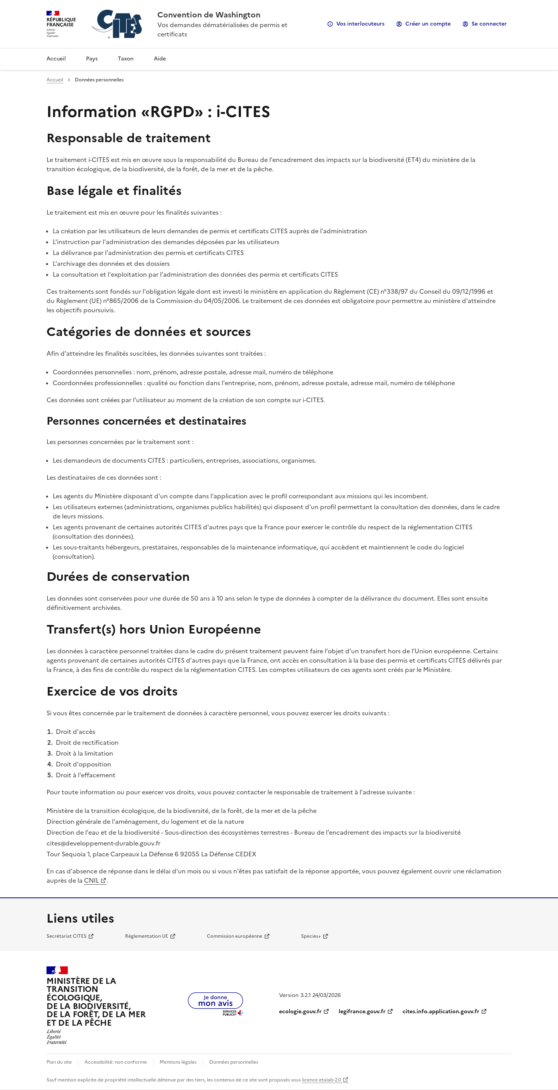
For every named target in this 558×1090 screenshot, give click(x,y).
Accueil (56, 59)
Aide (160, 59)
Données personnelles (233, 1062)
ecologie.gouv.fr (300, 1011)
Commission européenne (234, 936)
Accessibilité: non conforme (115, 1062)
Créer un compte (428, 24)
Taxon (126, 59)
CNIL (91, 880)
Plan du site (59, 1062)
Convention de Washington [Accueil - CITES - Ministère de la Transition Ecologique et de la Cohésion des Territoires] (208, 15)
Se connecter (489, 24)
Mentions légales (178, 1062)
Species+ (311, 936)
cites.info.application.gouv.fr (441, 1011)
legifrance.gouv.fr (362, 1011)
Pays (92, 59)
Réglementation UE (146, 936)
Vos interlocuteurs (360, 24)
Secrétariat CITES (66, 936)
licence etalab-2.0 (321, 1079)
